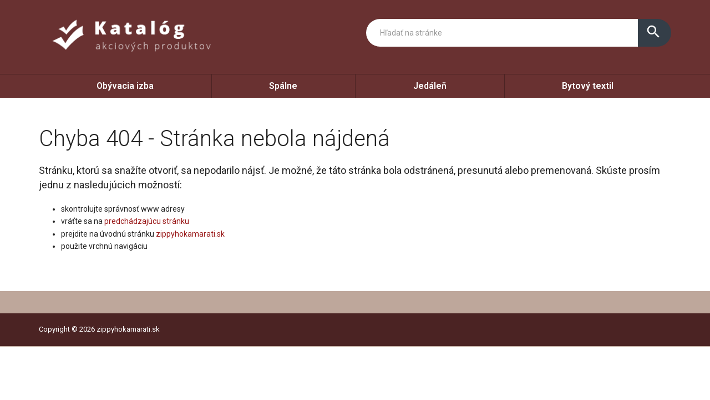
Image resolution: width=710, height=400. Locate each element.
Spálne (283, 86)
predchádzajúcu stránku (146, 221)
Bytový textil (587, 86)
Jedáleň (430, 86)
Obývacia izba (125, 86)
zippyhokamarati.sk (190, 233)
